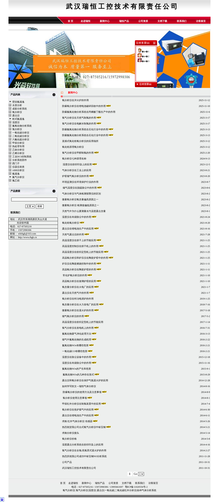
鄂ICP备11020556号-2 (136, 486)
